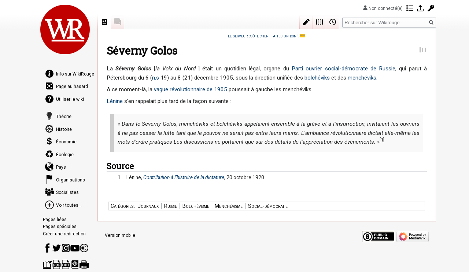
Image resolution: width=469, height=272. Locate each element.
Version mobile (120, 235)
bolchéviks (317, 77)
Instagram (65, 248)
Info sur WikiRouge (75, 74)
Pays (61, 167)
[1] (382, 140)
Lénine (115, 101)
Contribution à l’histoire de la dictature (183, 177)
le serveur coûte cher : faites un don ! (263, 35)
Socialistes (67, 192)
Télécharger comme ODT (65, 264)
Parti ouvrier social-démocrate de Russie (343, 68)
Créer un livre (47, 264)
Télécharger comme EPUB (75, 264)
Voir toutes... (69, 205)
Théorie (63, 116)
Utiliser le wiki (70, 99)
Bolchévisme (195, 206)
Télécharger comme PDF (56, 264)
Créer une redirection (64, 233)
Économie (66, 141)
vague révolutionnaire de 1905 (190, 89)
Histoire (64, 129)
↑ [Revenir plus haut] (124, 177)
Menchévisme (229, 206)
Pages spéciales (60, 226)
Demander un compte (431, 8)
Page (104, 22)
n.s (155, 77)
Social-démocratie (268, 206)
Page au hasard (72, 86)
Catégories (122, 206)
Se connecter (420, 8)
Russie (170, 206)
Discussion (117, 22)
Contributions (409, 8)
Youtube (75, 248)
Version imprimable (84, 264)
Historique (332, 22)
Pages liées (55, 219)
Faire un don (84, 248)
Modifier (306, 22)
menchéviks (362, 77)
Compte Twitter (56, 248)
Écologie (65, 154)
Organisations (70, 180)
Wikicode (319, 22)
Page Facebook (47, 248)
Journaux (148, 206)
